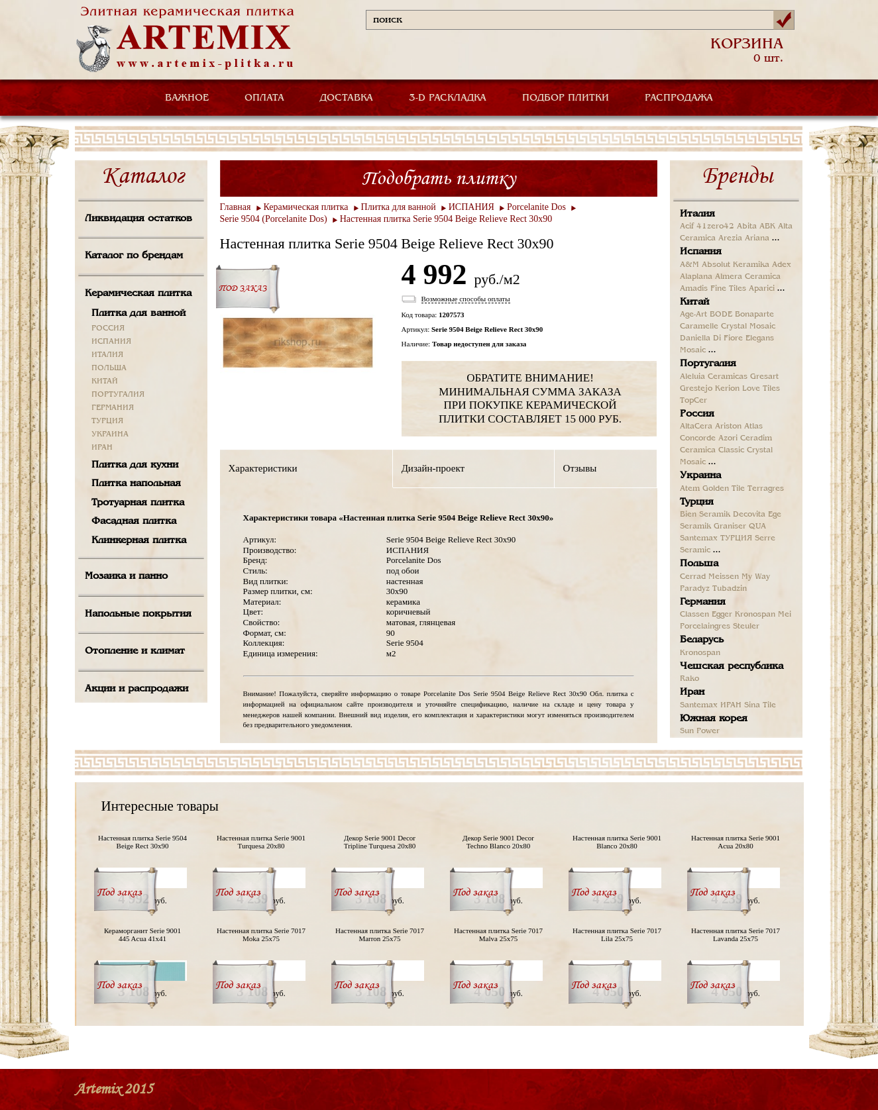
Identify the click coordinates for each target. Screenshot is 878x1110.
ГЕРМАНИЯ (112, 408)
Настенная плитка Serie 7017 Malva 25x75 (498, 934)
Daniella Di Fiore (711, 338)
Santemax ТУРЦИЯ (716, 538)
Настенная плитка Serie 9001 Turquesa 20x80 (261, 842)
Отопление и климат (135, 651)
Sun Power (700, 731)
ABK (767, 226)
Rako (689, 679)
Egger (722, 615)
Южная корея (713, 718)
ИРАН (102, 448)
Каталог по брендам (134, 255)
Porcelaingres (705, 627)
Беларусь (702, 639)
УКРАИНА (110, 434)
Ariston (728, 426)
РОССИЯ (108, 328)
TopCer (693, 401)
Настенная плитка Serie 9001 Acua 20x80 (735, 842)
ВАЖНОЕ (187, 98)
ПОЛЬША (109, 368)
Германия (703, 602)
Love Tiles (761, 389)
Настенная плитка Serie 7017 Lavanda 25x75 (735, 934)
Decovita (749, 515)
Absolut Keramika (735, 265)
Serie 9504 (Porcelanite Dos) (273, 219)
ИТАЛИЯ (107, 355)
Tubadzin (729, 589)
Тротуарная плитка (137, 502)
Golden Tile (723, 489)
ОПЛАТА (264, 98)
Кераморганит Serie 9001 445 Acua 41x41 (142, 934)
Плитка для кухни (134, 465)
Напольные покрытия (138, 614)
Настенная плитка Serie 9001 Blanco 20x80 (617, 842)
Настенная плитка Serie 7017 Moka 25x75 (261, 934)
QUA (757, 526)
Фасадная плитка (133, 521)
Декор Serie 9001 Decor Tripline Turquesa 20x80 (379, 842)
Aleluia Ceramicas (713, 377)
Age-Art (693, 315)
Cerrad (693, 577)
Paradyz (695, 589)
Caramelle (699, 326)
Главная (235, 207)
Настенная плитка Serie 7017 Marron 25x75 (379, 934)
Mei (784, 615)
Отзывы (580, 468)
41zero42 (715, 226)
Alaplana (696, 277)
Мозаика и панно (126, 576)
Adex (781, 265)
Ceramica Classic (712, 450)
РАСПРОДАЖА (679, 98)
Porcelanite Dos (536, 207)
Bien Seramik (705, 515)
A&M (689, 265)
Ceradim (756, 438)
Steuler (746, 627)
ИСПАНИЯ (111, 342)
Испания (701, 251)
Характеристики (263, 468)
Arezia (730, 238)
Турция (697, 502)
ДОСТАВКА (346, 98)
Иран (692, 692)
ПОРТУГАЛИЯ (117, 395)
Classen (694, 615)
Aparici (762, 289)
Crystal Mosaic (748, 326)
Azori (728, 438)
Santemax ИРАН (710, 705)
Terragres (765, 489)
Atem (690, 489)
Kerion (727, 389)
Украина (700, 475)
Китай (694, 302)
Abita (747, 226)
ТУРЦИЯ (107, 421)
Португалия (708, 363)
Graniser (730, 526)
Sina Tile (760, 705)
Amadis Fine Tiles (713, 289)
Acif (687, 226)
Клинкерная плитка (138, 540)
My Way (755, 577)
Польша (699, 563)
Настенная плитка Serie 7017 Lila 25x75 (617, 934)
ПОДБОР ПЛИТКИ (565, 98)
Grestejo (696, 389)
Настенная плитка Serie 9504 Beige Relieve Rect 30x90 (446, 219)
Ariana (757, 238)
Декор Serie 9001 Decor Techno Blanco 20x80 (498, 842)
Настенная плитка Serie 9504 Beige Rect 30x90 (142, 842)
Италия (697, 214)
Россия (697, 414)
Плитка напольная (136, 483)
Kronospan (755, 615)
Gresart (764, 377)
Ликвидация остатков (138, 218)
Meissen (723, 577)
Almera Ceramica (748, 277)
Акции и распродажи (136, 688)
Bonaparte (754, 315)
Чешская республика (731, 666)
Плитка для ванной (138, 313)
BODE (721, 315)
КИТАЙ (104, 381)
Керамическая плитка (138, 293)
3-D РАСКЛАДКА (447, 98)
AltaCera (696, 426)
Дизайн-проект (433, 468)
